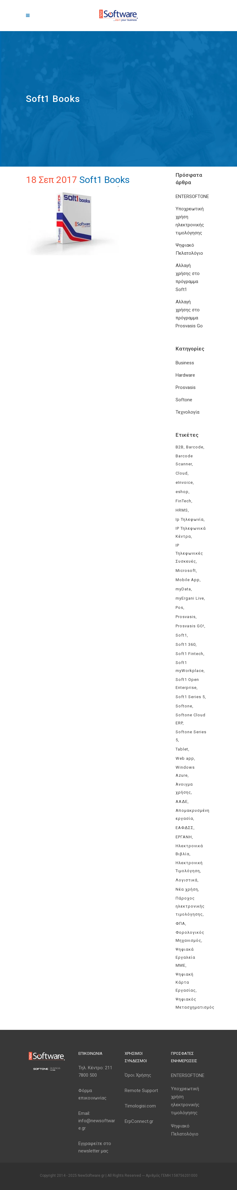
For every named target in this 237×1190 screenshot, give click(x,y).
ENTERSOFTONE (192, 196)
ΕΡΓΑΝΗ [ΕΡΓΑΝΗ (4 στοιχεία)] (184, 837)
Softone (184, 400)
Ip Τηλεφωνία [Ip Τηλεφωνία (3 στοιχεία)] (190, 519)
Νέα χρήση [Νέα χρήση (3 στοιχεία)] (187, 889)
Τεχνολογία (187, 412)
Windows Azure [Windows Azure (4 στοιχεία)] (185, 771)
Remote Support (141, 1090)
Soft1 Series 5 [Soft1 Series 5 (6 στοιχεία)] (190, 696)
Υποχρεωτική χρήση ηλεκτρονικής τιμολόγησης (185, 1100)
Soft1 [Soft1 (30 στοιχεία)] (181, 635)
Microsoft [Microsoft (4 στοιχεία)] (186, 570)
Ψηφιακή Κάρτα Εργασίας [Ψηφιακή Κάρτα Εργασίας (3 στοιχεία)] (186, 982)
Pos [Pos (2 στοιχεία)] (179, 607)
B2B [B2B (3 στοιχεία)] (180, 447)
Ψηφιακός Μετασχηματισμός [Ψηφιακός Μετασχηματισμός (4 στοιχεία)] (195, 1003)
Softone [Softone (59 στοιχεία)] (184, 706)
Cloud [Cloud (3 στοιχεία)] (182, 473)
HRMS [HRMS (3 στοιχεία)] (182, 510)
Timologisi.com (140, 1106)
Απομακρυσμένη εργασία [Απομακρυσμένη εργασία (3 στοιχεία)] (193, 814)
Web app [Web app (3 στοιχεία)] (185, 758)
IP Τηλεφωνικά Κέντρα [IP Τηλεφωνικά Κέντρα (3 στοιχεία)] (191, 532)
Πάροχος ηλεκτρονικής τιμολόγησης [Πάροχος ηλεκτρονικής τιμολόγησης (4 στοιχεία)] (190, 906)
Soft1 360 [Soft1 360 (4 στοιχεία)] (186, 644)
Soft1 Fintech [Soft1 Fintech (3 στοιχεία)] (189, 653)
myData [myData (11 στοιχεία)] (183, 589)
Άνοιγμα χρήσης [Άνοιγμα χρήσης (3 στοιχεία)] (184, 788)
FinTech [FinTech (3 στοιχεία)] (183, 501)
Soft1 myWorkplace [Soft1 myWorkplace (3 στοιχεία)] (190, 666)
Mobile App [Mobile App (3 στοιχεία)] (188, 579)
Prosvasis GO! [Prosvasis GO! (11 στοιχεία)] (190, 626)
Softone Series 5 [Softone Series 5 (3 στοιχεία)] (191, 736)
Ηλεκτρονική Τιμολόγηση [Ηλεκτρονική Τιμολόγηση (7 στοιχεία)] (189, 866)
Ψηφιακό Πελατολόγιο (184, 1130)
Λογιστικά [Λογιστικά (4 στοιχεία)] (187, 880)
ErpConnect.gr (139, 1121)
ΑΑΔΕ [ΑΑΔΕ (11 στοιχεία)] (182, 801)
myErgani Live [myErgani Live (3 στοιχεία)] (190, 598)
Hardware (185, 375)
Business (185, 363)
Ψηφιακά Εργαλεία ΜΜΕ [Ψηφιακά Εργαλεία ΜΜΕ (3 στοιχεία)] (185, 957)
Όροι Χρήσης (138, 1075)
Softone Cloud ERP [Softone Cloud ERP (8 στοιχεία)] (191, 719)
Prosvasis (186, 387)
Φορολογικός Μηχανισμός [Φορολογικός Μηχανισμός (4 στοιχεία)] (190, 936)
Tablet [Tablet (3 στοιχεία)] (182, 749)
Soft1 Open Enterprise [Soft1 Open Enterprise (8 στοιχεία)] (187, 683)
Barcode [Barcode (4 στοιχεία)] (194, 447)
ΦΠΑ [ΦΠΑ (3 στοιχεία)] (180, 923)
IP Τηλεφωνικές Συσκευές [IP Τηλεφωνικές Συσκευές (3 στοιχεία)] (189, 553)
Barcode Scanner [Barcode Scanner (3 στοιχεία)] (184, 460)
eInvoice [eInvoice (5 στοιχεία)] (184, 482)
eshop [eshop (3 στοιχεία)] (182, 491)
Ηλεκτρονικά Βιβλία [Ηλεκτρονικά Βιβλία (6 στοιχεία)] (189, 850)
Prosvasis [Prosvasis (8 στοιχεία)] (186, 616)
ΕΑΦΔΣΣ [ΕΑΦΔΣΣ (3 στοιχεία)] (184, 827)
